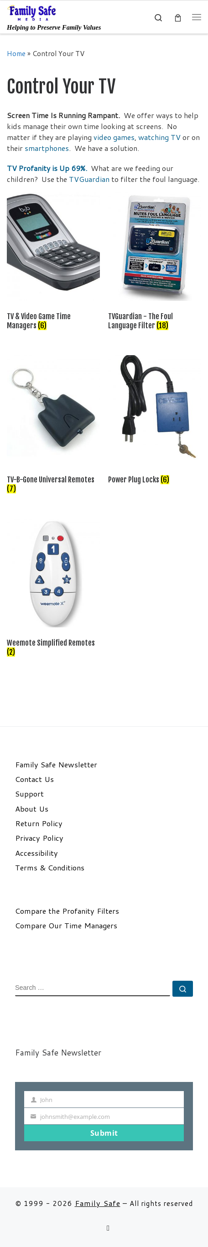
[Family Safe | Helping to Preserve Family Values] (32, 12)
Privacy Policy (39, 838)
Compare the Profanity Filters (67, 911)
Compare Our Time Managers (66, 926)
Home (16, 53)
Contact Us (34, 779)
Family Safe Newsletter (56, 765)
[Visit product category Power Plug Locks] (154, 421)
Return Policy (38, 823)
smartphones (47, 148)
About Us (31, 809)
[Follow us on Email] (108, 1228)
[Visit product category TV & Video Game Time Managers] (53, 263)
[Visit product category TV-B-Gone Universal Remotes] (53, 426)
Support (29, 794)
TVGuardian (90, 179)
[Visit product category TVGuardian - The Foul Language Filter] (154, 263)
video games (114, 137)
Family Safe (97, 1203)
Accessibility (36, 853)
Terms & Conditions (49, 868)
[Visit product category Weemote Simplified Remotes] (53, 590)
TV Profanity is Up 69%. (47, 168)
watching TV (159, 137)
